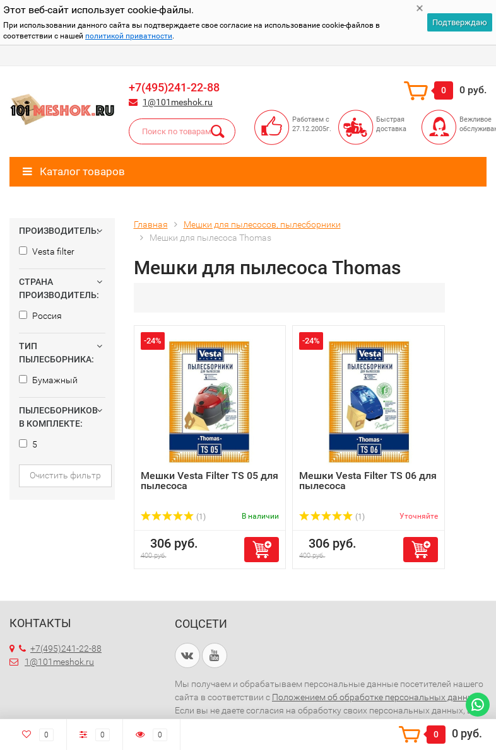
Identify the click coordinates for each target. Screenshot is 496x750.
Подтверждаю (459, 22)
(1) (173, 516)
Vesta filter (46, 251)
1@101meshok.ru (178, 102)
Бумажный (48, 380)
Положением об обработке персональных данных (376, 697)
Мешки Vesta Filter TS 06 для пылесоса (368, 481)
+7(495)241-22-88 (174, 87)
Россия (40, 316)
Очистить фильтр (65, 475)
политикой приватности (128, 36)
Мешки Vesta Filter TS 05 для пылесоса (209, 481)
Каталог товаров (74, 171)
